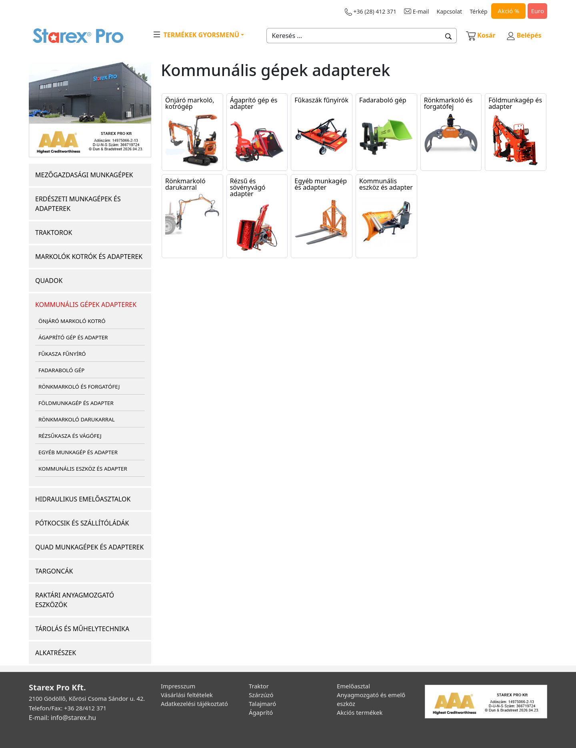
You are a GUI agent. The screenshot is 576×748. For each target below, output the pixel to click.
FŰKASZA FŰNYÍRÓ (62, 353)
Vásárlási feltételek (187, 695)
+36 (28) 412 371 (370, 12)
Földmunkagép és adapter (515, 103)
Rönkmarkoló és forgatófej (448, 103)
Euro (537, 11)
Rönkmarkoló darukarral (185, 184)
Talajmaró (262, 704)
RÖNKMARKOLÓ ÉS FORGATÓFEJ (79, 386)
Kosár (481, 35)
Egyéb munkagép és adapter (320, 184)
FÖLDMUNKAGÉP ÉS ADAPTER (76, 403)
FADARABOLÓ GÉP (61, 370)
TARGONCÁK (54, 571)
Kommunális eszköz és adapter (386, 184)
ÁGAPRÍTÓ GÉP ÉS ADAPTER (73, 337)
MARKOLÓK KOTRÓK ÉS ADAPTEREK (88, 256)
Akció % (508, 11)
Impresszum (178, 686)
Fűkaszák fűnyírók (321, 100)
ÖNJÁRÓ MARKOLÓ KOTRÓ (72, 321)
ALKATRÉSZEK (55, 652)
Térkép (478, 11)
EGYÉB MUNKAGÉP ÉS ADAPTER (78, 452)
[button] (448, 35)
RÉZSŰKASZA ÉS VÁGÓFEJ (70, 435)
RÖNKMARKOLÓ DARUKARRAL (76, 419)
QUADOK (48, 280)
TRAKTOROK (53, 232)
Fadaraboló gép (382, 100)
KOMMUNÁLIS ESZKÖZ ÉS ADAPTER (82, 468)
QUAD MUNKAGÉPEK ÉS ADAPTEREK (89, 547)
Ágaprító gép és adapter (254, 103)
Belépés (524, 35)
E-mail (416, 11)
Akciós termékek (359, 712)
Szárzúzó (261, 695)
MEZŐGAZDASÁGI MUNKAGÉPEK (84, 174)
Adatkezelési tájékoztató (194, 704)
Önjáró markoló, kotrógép (189, 103)
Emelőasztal (353, 686)
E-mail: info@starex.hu (62, 717)
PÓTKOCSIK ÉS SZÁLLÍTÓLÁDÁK (82, 523)
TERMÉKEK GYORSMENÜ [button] (195, 34)
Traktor (259, 686)
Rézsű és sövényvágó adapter (248, 187)
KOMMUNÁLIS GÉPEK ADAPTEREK (85, 304)
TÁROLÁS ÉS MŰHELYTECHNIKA (82, 628)
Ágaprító (261, 712)
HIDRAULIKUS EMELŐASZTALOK (82, 499)
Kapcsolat (449, 11)
